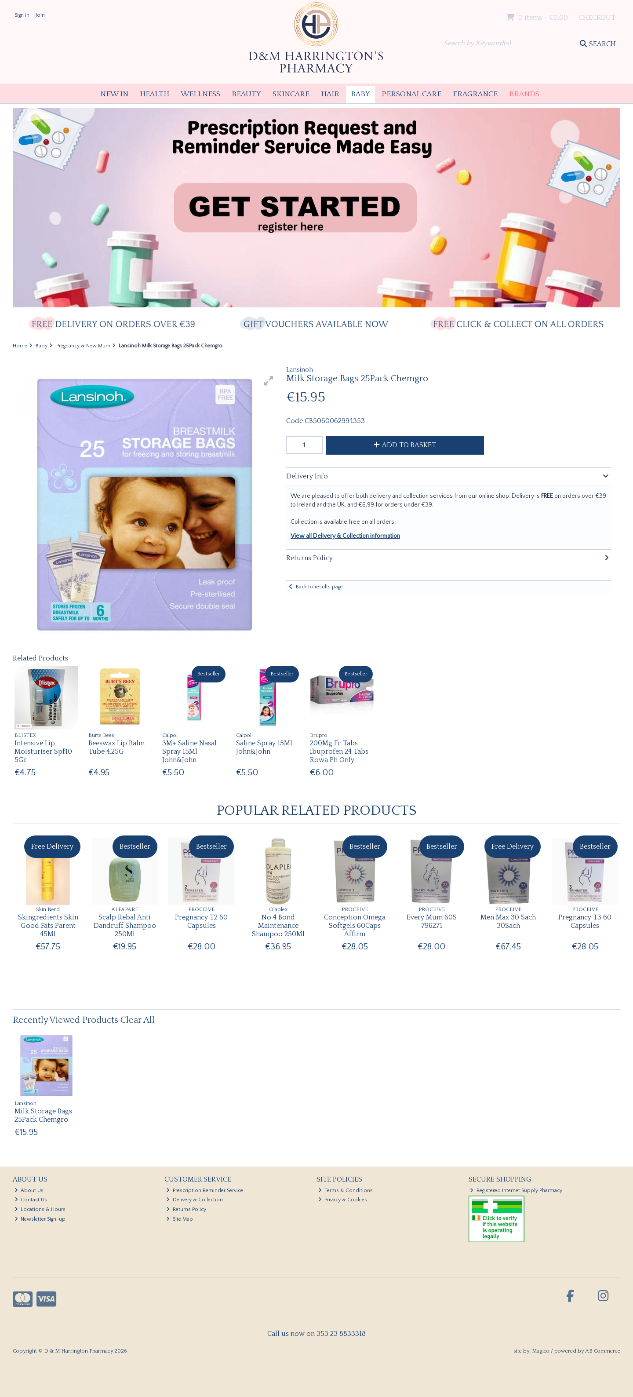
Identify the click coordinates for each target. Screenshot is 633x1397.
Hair (330, 94)
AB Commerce (602, 1351)
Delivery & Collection (194, 1200)
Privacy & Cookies (342, 1200)
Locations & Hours (40, 1209)
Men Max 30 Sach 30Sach (508, 921)
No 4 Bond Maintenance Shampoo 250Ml (278, 925)
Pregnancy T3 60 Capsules (584, 921)
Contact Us (31, 1200)
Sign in (22, 15)
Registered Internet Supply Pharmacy (516, 1190)
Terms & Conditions (345, 1190)
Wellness (200, 94)
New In (114, 94)
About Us (29, 1190)
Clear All (137, 1020)
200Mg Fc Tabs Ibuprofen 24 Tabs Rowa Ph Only (339, 751)
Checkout (596, 18)
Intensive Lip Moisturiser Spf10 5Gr (43, 751)
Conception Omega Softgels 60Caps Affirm (355, 925)
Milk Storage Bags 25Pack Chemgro (43, 1115)
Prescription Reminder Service (204, 1190)
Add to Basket (405, 445)
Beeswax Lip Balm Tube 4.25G (116, 747)
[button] (269, 381)
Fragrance (475, 94)
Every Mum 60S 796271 (432, 921)
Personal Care (411, 94)
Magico (540, 1351)
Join (40, 15)
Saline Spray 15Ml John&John (264, 747)
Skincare (291, 94)
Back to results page (319, 587)
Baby (360, 94)
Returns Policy (186, 1209)
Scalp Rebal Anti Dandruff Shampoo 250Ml (125, 925)
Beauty (246, 94)
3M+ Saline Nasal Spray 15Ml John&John (189, 751)
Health (154, 94)
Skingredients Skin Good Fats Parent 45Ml (48, 925)
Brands (524, 94)
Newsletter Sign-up (40, 1219)
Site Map (179, 1219)
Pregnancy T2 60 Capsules (201, 921)
